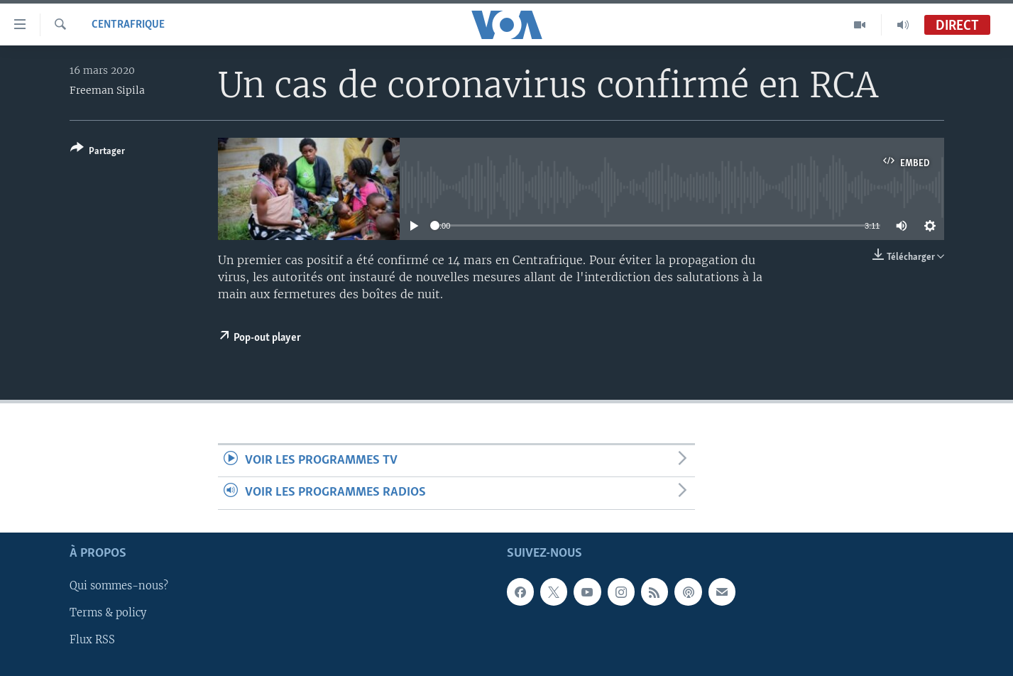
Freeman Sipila (107, 90)
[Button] (97, 152)
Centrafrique (128, 25)
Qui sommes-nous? (119, 585)
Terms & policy (108, 612)
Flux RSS (92, 639)
